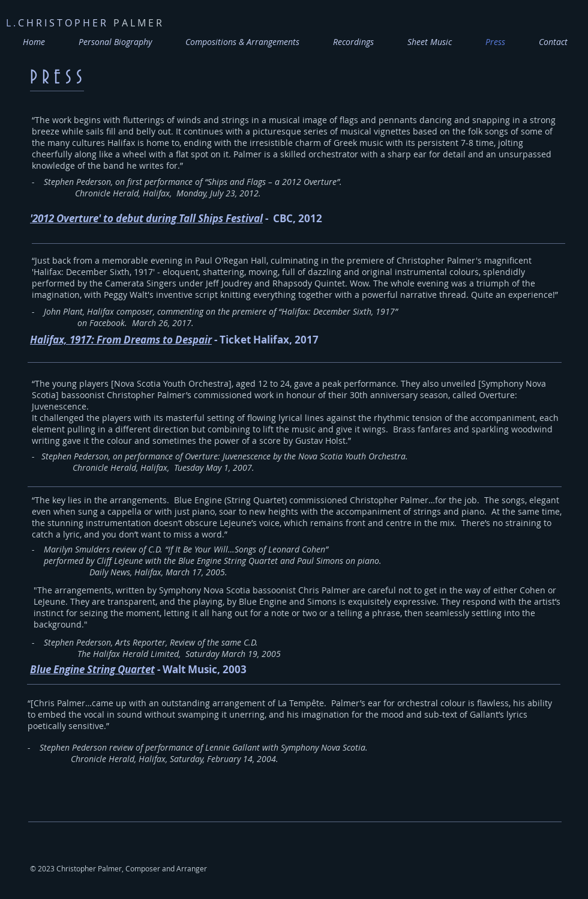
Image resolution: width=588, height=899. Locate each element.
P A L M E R (84, 22)
